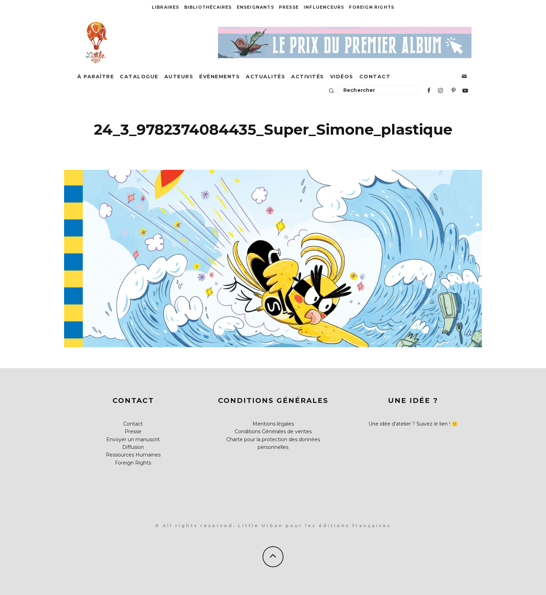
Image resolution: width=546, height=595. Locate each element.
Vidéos (341, 76)
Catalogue (139, 76)
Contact (375, 76)
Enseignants (255, 7)
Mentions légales (273, 424)
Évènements (219, 76)
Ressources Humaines (133, 455)
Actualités (265, 76)
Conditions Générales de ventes (273, 431)
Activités (307, 76)
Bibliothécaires (208, 7)
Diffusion (133, 447)
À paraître (95, 76)
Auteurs (179, 76)
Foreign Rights (371, 7)
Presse (289, 7)
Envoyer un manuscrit (133, 439)
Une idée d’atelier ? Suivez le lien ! (409, 424)
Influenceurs (324, 7)
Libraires (165, 7)
